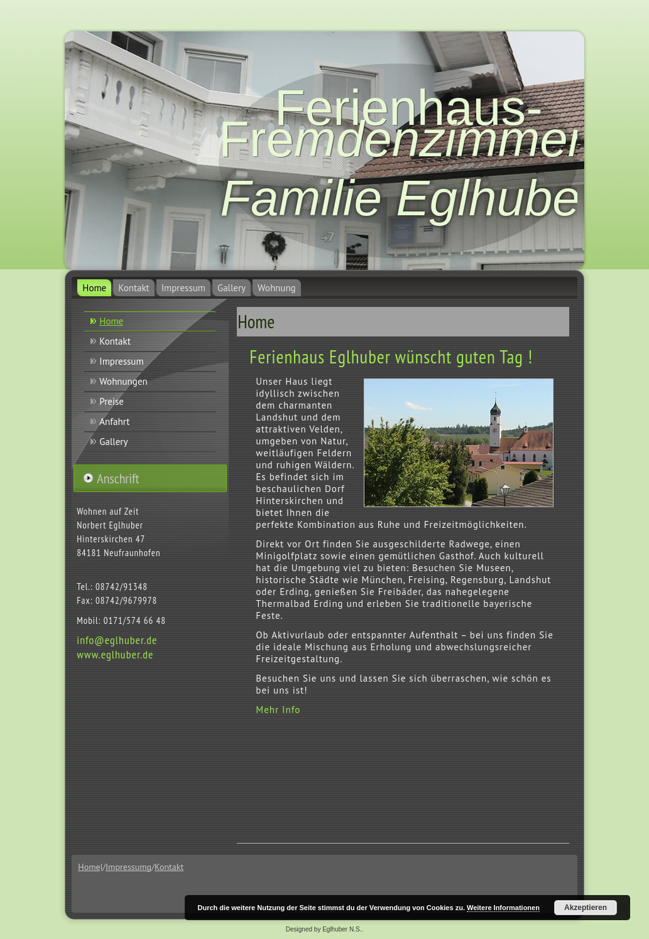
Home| (90, 866)
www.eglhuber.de (115, 654)
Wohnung (277, 288)
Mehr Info (278, 710)
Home (94, 288)
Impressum (183, 288)
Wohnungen (123, 381)
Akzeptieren (585, 907)
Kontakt (133, 288)
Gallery (231, 288)
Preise (111, 401)
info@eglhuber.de (117, 640)
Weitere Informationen (503, 907)
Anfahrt (114, 421)
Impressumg (128, 866)
